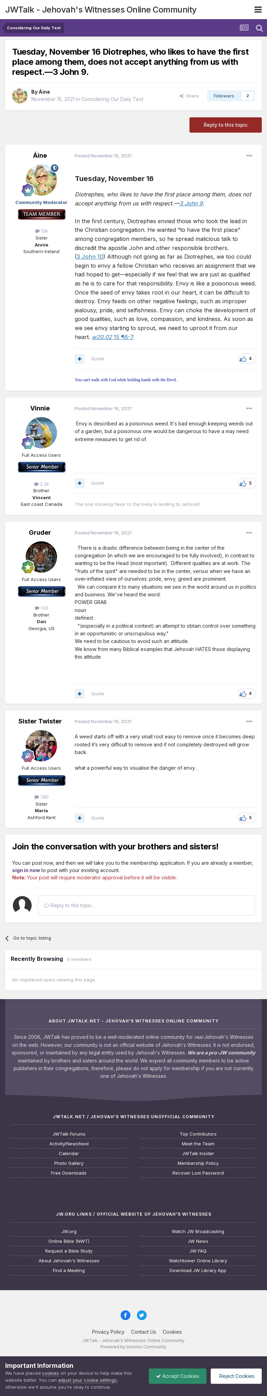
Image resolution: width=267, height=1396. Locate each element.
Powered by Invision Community (133, 1346)
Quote (97, 358)
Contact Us (143, 1332)
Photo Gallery (68, 1163)
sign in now (26, 870)
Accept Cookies (177, 1376)
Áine (44, 92)
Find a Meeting (69, 1270)
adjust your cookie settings (87, 1380)
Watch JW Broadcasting (198, 1231)
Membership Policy (198, 1163)
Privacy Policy (108, 1332)
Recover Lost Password (198, 1173)
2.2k (41, 484)
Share (189, 96)
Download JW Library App (198, 1270)
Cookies (172, 1332)
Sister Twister (40, 721)
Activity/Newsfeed (69, 1143)
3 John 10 (90, 256)
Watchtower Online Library (198, 1260)
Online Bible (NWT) (68, 1241)
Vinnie (40, 408)
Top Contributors (198, 1134)
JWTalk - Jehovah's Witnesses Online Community (101, 10)
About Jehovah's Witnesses (69, 1260)
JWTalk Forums (69, 1134)
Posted (103, 155)
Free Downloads (69, 1173)
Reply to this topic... (69, 905)
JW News (198, 1241)
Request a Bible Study (68, 1251)
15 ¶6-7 (113, 337)
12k (41, 231)
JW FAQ (198, 1251)
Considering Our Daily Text (112, 99)
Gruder (40, 532)
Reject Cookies (236, 1376)
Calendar (69, 1153)
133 (41, 608)
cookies (50, 1373)
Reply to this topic (226, 125)
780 (41, 797)
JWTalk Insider (198, 1153)
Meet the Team (198, 1143)
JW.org (69, 1231)
